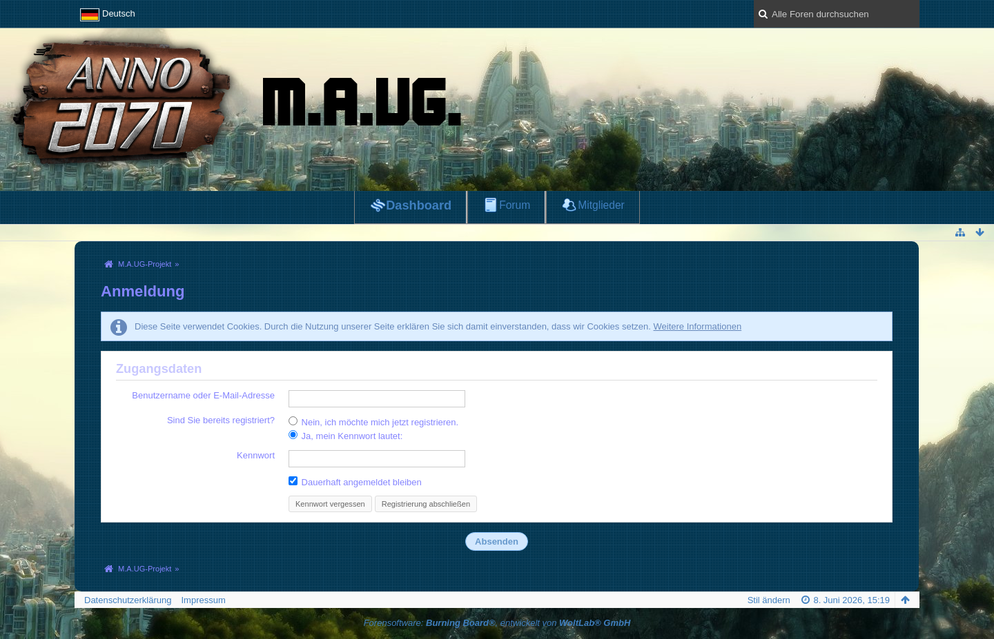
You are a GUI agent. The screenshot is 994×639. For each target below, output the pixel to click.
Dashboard (418, 205)
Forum (514, 205)
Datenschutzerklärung (127, 600)
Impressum (203, 600)
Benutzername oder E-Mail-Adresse (203, 395)
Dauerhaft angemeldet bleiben (355, 481)
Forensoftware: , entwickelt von (497, 623)
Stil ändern (769, 600)
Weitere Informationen (697, 326)
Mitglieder (601, 205)
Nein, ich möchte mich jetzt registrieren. (373, 421)
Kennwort (256, 455)
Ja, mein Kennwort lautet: (345, 435)
